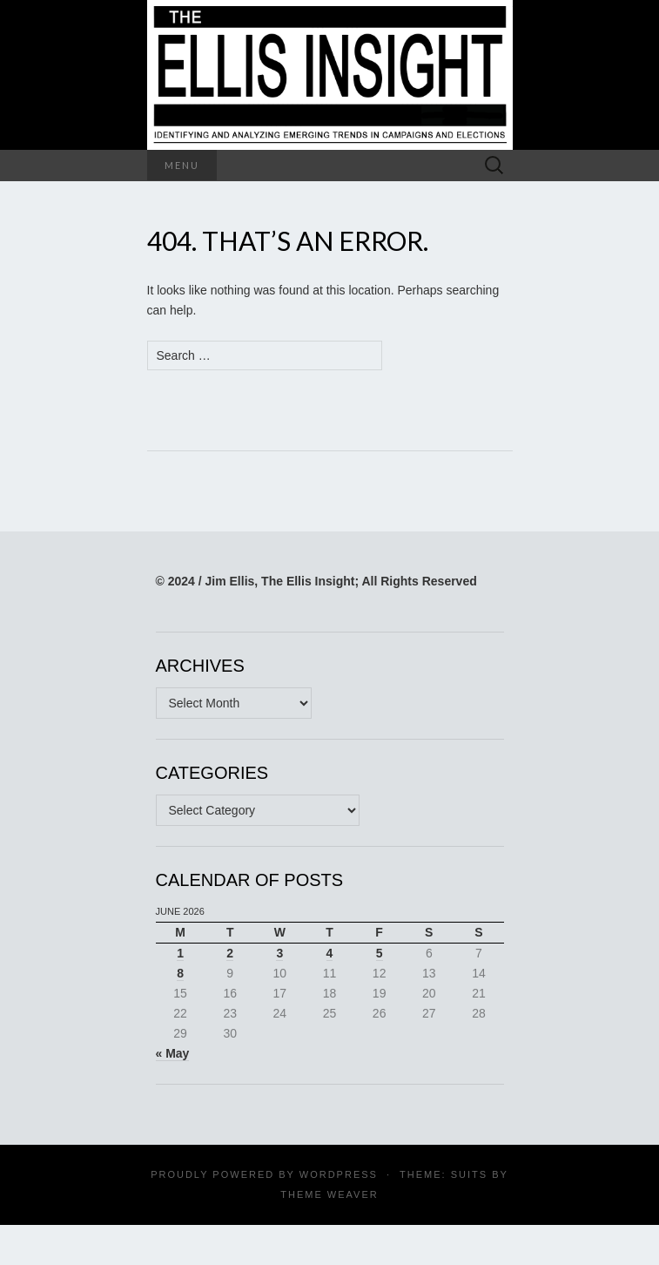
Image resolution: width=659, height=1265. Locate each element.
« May (173, 1053)
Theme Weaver (329, 1194)
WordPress (338, 1174)
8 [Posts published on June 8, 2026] (180, 973)
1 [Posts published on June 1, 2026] (180, 953)
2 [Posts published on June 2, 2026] (229, 953)
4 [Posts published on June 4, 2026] (329, 953)
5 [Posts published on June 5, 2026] (379, 953)
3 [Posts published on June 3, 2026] (279, 953)
